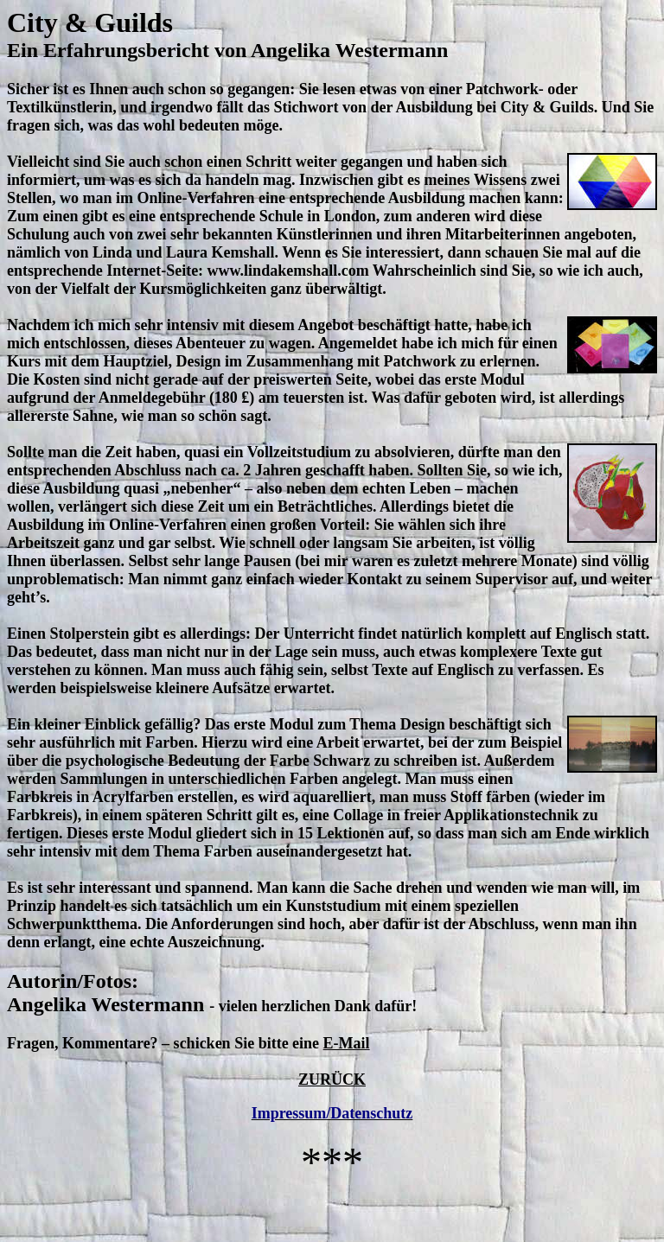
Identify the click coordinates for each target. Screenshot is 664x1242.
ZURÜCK (332, 1079)
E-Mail (346, 1043)
